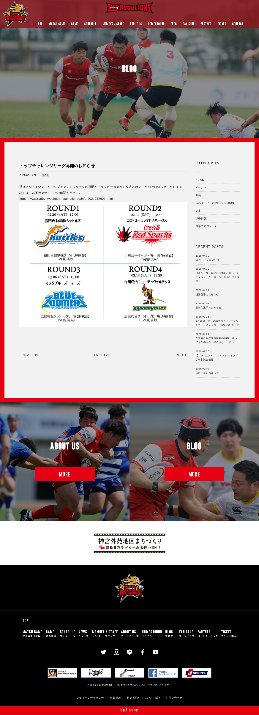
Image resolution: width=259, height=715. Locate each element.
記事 (198, 210)
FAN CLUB (189, 24)
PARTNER (205, 24)
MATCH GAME (57, 24)
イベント (201, 187)
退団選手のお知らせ (218, 292)
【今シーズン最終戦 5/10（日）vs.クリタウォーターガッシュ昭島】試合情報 (218, 274)
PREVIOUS (28, 355)
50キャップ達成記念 (218, 257)
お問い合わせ (174, 697)
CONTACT (237, 24)
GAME (74, 24)
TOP (40, 24)
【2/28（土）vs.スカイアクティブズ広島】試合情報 (218, 355)
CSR (199, 172)
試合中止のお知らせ (218, 370)
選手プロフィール (207, 226)
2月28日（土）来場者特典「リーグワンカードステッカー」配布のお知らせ (218, 320)
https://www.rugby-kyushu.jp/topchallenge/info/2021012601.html (66, 198)
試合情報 (201, 218)
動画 (198, 195)
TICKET (221, 24)
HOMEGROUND (156, 24)
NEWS (45, 175)
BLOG (174, 24)
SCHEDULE (90, 24)
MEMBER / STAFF (113, 24)
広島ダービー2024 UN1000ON (215, 202)
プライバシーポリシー (90, 697)
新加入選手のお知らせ (218, 305)
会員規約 (115, 697)
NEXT (181, 355)
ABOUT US (136, 24)
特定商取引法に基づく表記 (143, 697)
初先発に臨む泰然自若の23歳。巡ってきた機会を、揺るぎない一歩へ (218, 338)
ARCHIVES (103, 355)
